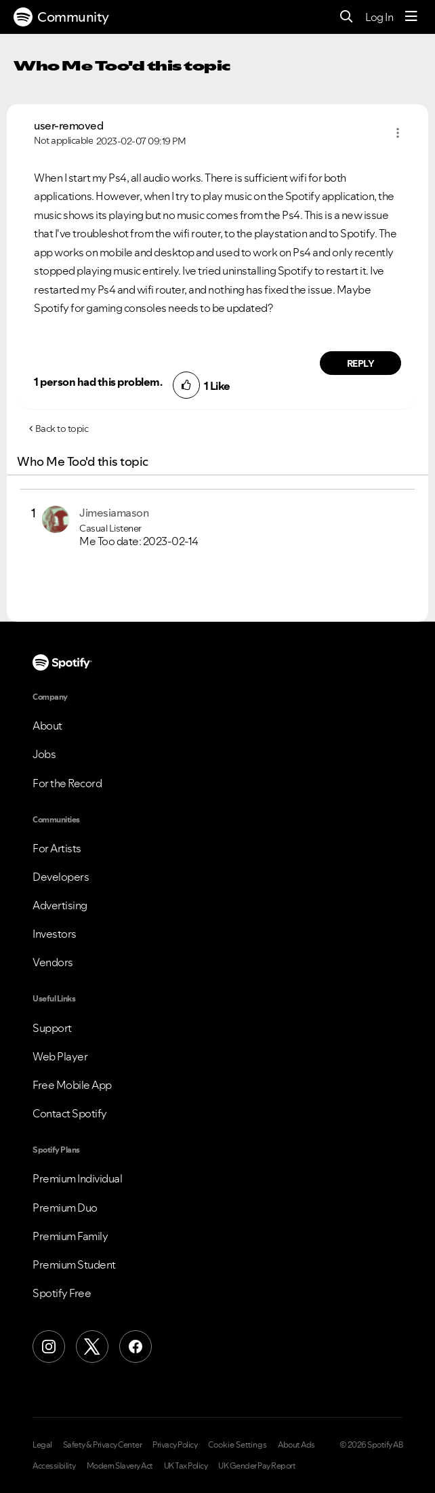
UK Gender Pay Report (256, 1465)
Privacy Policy (174, 1444)
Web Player (60, 1056)
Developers (61, 876)
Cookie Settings (237, 1444)
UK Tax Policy (186, 1465)
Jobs (44, 753)
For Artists (57, 848)
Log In (379, 16)
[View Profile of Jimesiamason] (113, 512)
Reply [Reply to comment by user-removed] (361, 363)
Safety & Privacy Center (102, 1444)
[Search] (346, 17)
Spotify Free (62, 1293)
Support (52, 1027)
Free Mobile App (72, 1084)
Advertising (60, 905)
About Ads (296, 1444)
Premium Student (74, 1264)
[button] (398, 133)
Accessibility (54, 1465)
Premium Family (70, 1236)
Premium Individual (77, 1178)
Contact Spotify (70, 1113)
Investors (55, 933)
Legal (42, 1444)
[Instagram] (49, 1346)
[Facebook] (135, 1346)
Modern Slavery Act (120, 1465)
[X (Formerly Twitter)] (92, 1346)
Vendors (53, 962)
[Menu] (411, 17)
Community (61, 16)
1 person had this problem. (98, 381)
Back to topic (62, 428)
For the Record (67, 783)
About (47, 725)
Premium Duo (65, 1207)
